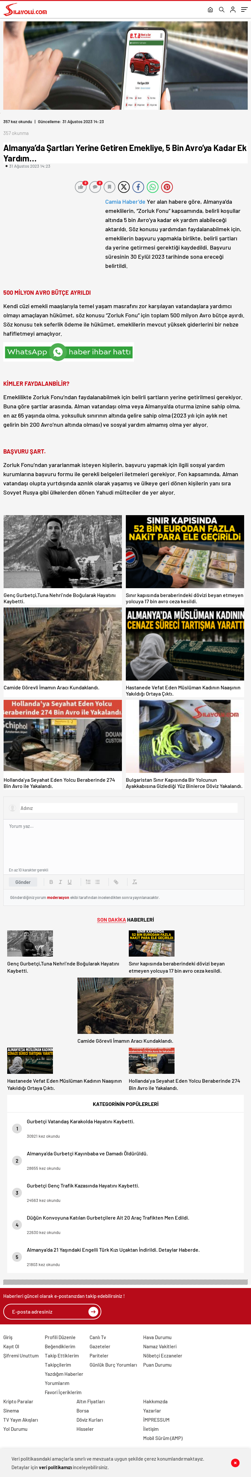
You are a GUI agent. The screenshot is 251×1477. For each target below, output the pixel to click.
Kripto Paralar (18, 1401)
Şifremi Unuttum (21, 1355)
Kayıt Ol (11, 1346)
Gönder (23, 882)
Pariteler (99, 1355)
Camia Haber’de (125, 201)
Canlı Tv (98, 1337)
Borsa (82, 1410)
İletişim (151, 1429)
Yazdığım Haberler (64, 1374)
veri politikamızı (55, 1467)
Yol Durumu (15, 1429)
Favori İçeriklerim (63, 1392)
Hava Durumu (157, 1337)
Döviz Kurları (89, 1420)
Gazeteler (100, 1346)
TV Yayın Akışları (20, 1420)
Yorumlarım (57, 1383)
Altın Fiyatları (90, 1401)
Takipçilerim (58, 1365)
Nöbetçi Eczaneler (162, 1355)
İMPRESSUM (156, 1420)
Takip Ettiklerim (62, 1355)
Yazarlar (152, 1410)
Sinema (11, 1410)
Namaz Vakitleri (159, 1346)
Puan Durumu (157, 1365)
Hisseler (85, 1429)
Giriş (7, 1337)
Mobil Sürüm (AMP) (162, 1438)
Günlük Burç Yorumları (113, 1365)
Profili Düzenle (60, 1337)
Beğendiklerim (60, 1346)
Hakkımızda (155, 1401)
